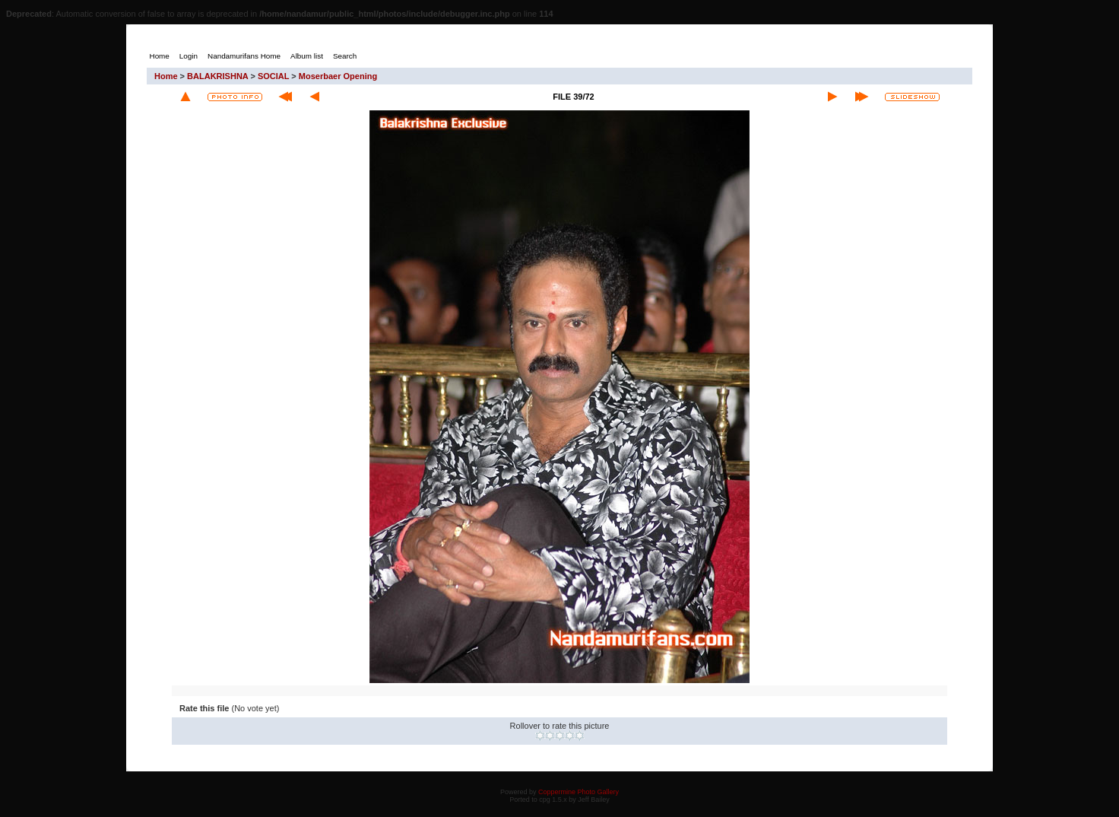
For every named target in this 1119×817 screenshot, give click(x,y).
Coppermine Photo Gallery (578, 792)
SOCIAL (273, 76)
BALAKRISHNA (217, 76)
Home (166, 76)
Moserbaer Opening (338, 76)
